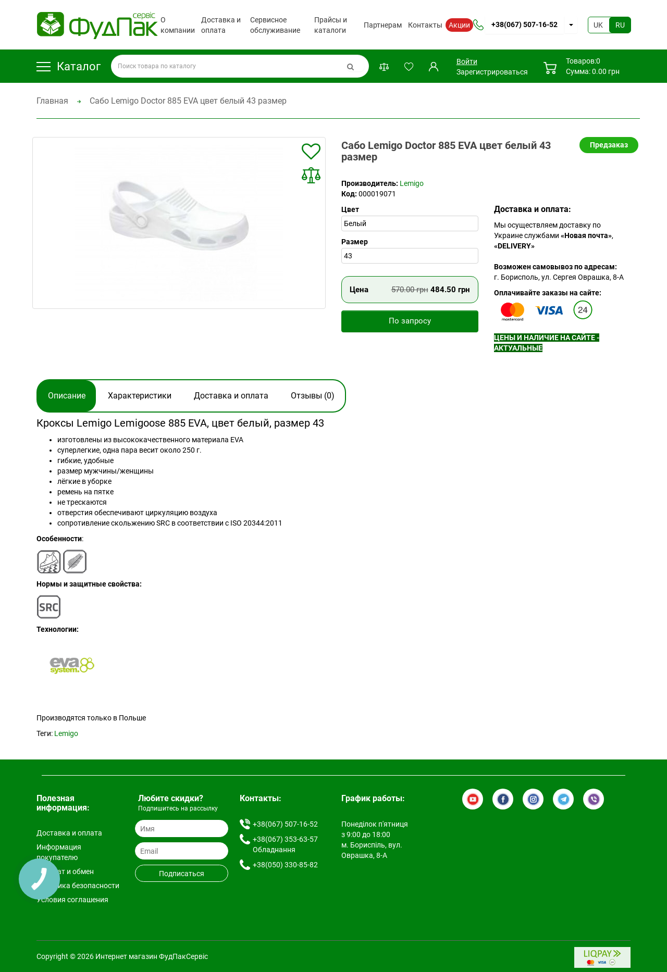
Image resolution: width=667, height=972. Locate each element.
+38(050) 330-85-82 (285, 865)
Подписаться (181, 873)
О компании (177, 25)
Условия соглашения (72, 899)
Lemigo (412, 183)
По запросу (410, 321)
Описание (66, 396)
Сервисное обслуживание (275, 25)
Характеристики (139, 396)
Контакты (425, 25)
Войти (466, 61)
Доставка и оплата (221, 25)
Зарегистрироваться (492, 72)
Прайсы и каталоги (330, 25)
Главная (52, 101)
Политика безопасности (77, 885)
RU (620, 25)
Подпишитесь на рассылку (178, 808)
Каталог (68, 66)
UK (598, 25)
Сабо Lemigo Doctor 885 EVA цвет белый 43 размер (188, 101)
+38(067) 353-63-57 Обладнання (285, 844)
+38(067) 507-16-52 (524, 24)
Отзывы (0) (313, 396)
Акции (459, 25)
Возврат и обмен (65, 871)
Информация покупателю (58, 852)
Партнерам (383, 25)
